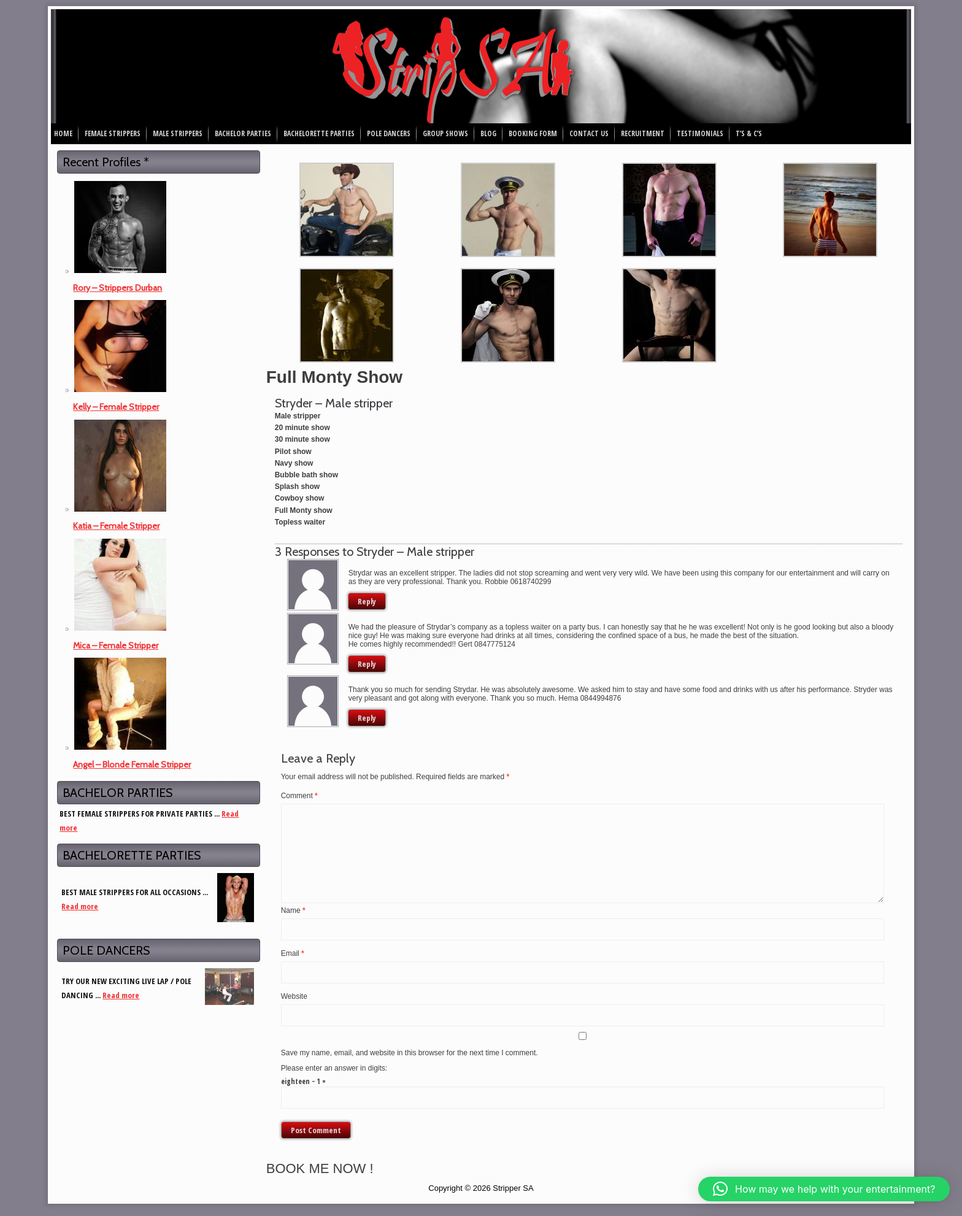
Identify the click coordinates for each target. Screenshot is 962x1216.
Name (293, 910)
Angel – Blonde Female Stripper (132, 764)
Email (292, 953)
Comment (299, 795)
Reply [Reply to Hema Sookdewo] (367, 717)
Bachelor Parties (243, 133)
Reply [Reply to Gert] (367, 663)
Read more (79, 906)
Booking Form (533, 133)
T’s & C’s (749, 133)
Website (294, 996)
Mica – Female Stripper (115, 645)
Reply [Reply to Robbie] (367, 601)
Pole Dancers (388, 133)
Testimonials (700, 133)
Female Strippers (112, 133)
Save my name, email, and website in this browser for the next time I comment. (409, 1053)
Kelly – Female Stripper (116, 406)
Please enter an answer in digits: (334, 1068)
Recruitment (642, 133)
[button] (824, 1189)
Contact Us (589, 133)
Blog (488, 133)
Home (63, 133)
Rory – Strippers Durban (117, 287)
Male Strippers (177, 133)
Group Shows (445, 133)
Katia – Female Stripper (116, 525)
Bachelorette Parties (319, 133)
